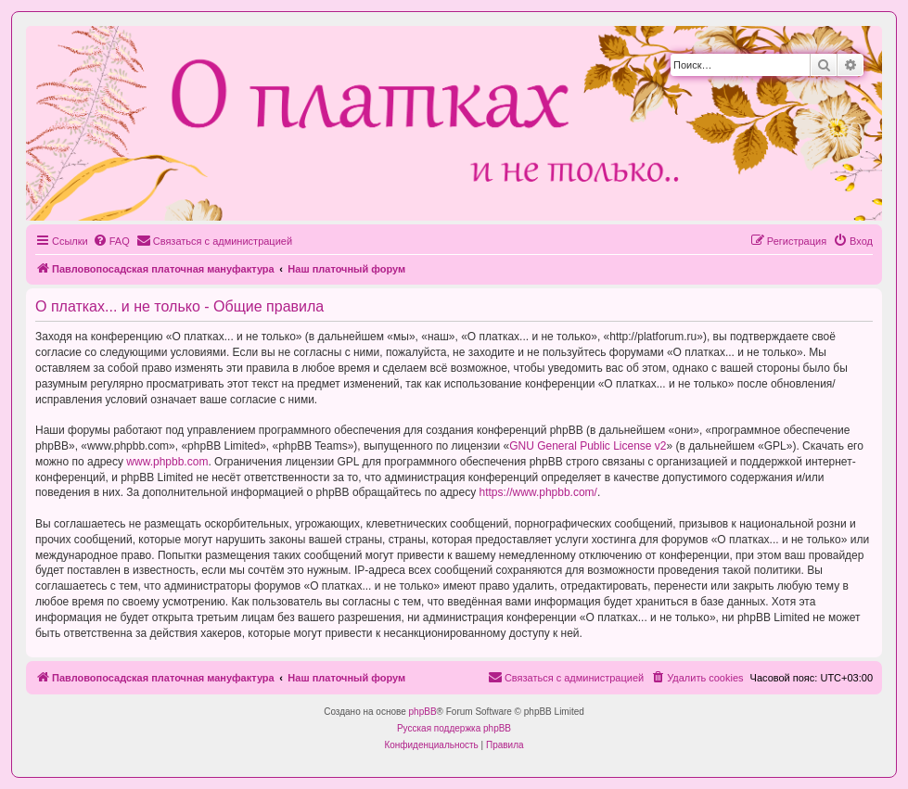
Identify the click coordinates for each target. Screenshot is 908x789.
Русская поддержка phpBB (454, 728)
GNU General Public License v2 (587, 445)
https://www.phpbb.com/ (538, 492)
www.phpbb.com (167, 461)
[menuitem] (111, 241)
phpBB (423, 711)
